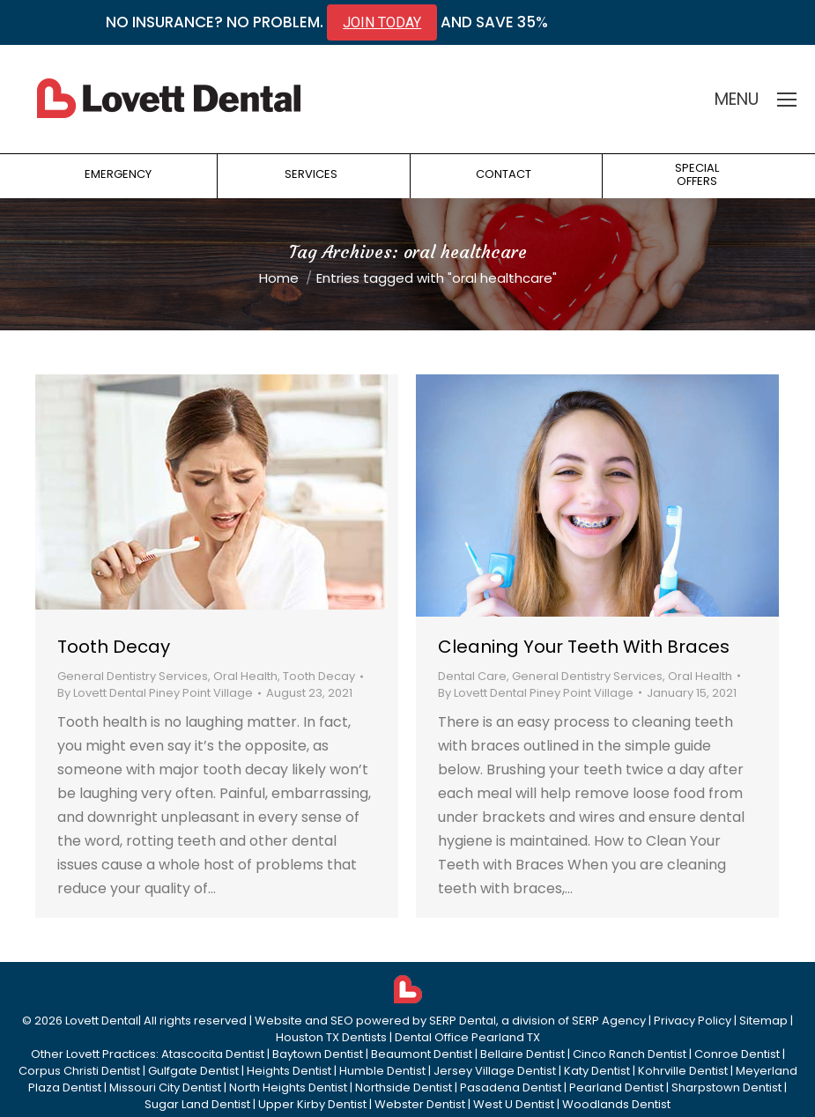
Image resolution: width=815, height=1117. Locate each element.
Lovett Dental (101, 1020)
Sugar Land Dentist (197, 1104)
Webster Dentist (419, 1104)
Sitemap (763, 1020)
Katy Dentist (597, 1070)
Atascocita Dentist (212, 1054)
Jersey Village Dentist (494, 1070)
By (155, 692)
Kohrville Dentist (683, 1070)
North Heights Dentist (288, 1087)
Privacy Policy (692, 1020)
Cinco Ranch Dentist (629, 1054)
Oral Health (245, 676)
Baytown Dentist (317, 1054)
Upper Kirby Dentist (312, 1104)
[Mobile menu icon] (786, 99)
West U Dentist (513, 1104)
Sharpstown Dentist (726, 1087)
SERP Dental (462, 1020)
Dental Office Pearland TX (467, 1037)
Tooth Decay (113, 646)
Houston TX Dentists (331, 1037)
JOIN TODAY (382, 22)
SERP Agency (609, 1020)
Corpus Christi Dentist (79, 1070)
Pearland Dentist (616, 1087)
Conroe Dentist (737, 1054)
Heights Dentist (289, 1070)
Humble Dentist (382, 1070)
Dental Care (472, 676)
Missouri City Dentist (165, 1087)
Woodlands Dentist (616, 1104)
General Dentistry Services (132, 676)
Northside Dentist (403, 1087)
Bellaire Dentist (522, 1054)
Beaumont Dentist (421, 1054)
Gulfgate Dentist (193, 1070)
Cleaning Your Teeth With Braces (584, 646)
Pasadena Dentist (510, 1087)
